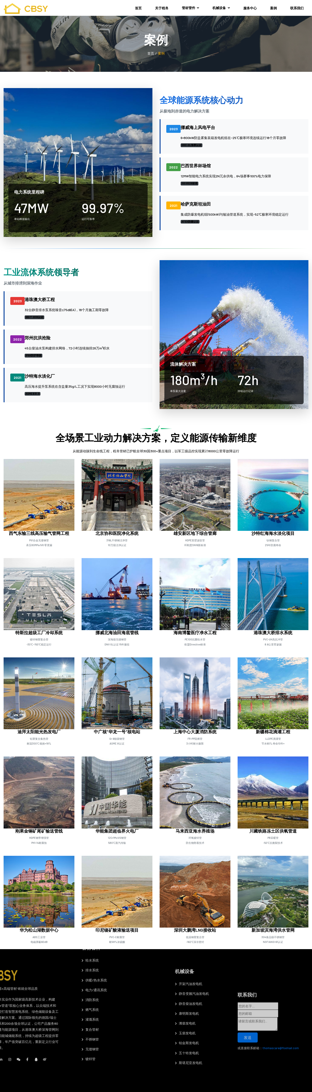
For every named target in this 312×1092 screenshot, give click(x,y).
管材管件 (190, 8)
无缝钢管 (90, 976)
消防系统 (90, 926)
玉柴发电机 (233, 1033)
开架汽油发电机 (237, 984)
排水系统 (90, 897)
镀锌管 (88, 985)
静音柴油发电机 (237, 1004)
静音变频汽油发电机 (240, 993)
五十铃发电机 (235, 1053)
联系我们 (297, 8)
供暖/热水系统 (94, 907)
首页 (138, 8)
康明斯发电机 (235, 1013)
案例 (273, 8)
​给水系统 (90, 887)
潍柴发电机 (233, 1023)
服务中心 (250, 8)
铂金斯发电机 (235, 1043)
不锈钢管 (90, 966)
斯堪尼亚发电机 (237, 1063)
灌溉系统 (90, 946)
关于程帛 (161, 8)
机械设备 (221, 8)
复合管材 (90, 956)
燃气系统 (90, 936)
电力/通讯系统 (94, 916)
